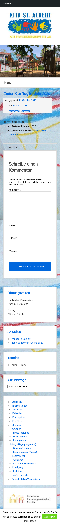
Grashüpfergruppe (22, 448)
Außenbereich (20, 475)
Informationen (19, 405)
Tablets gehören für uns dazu (27, 342)
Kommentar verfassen (20, 110)
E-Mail (13, 238)
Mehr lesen (30, 520)
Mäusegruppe (20, 436)
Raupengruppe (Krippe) (25, 451)
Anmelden (6, 3)
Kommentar (16, 189)
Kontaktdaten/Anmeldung (26, 478)
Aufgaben (18, 459)
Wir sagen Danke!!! (21, 338)
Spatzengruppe (21, 432)
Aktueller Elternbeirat (25, 463)
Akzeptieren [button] (49, 516)
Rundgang (17, 467)
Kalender (17, 413)
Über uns (16, 424)
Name (13, 225)
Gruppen (16, 428)
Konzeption (18, 417)
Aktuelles (17, 409)
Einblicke (17, 471)
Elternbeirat (18, 455)
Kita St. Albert (20, 105)
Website (13, 251)
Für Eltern (17, 421)
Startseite (17, 401)
